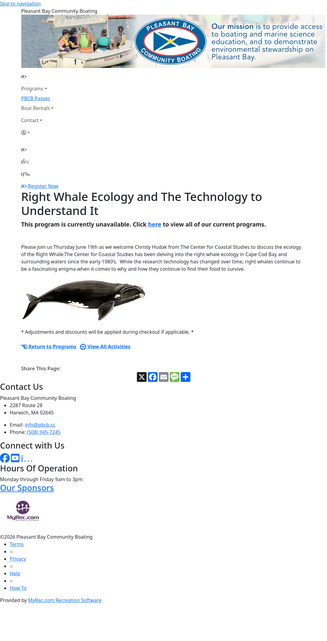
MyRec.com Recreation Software (64, 600)
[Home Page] (37, 76)
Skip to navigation (20, 3)
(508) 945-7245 (44, 432)
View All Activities (105, 346)
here (155, 224)
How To (18, 588)
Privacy (18, 558)
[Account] (37, 132)
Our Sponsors (27, 487)
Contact (30, 120)
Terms (17, 544)
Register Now (43, 186)
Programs (32, 88)
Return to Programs (48, 346)
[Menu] (25, 174)
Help (15, 573)
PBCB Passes (35, 98)
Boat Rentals (35, 108)
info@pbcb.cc (40, 424)
